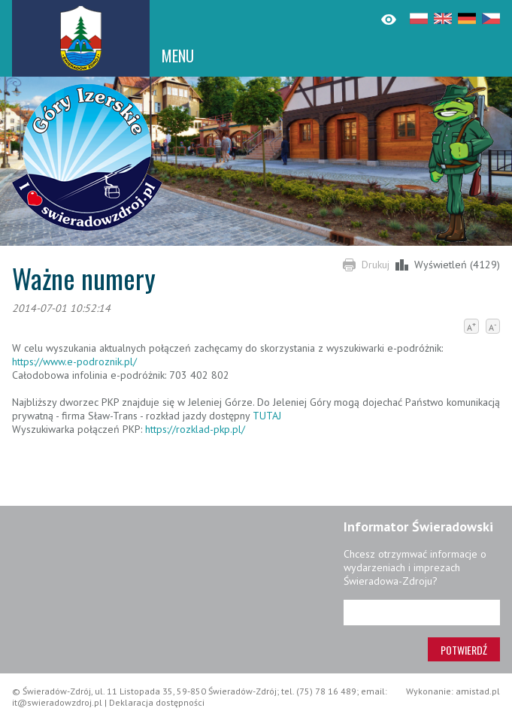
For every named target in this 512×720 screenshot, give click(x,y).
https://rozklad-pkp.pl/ (195, 429)
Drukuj (375, 264)
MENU (178, 55)
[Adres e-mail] (422, 612)
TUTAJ (267, 415)
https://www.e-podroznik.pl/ (74, 361)
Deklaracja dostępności (156, 702)
